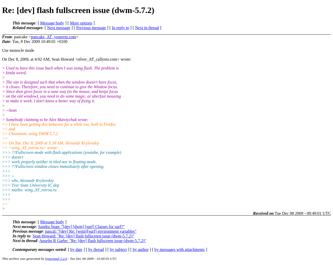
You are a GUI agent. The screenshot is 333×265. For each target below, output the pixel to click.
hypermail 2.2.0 (56, 259)
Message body (52, 23)
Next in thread (147, 28)
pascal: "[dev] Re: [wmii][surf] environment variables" (90, 231)
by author (141, 249)
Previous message (91, 28)
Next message (58, 28)
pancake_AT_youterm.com (53, 37)
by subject (118, 249)
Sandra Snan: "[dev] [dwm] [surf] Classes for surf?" (81, 226)
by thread (96, 249)
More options (81, 23)
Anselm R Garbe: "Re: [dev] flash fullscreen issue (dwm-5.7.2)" (92, 240)
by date (76, 249)
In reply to (120, 28)
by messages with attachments (180, 249)
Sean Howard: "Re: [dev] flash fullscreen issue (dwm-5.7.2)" (83, 236)
